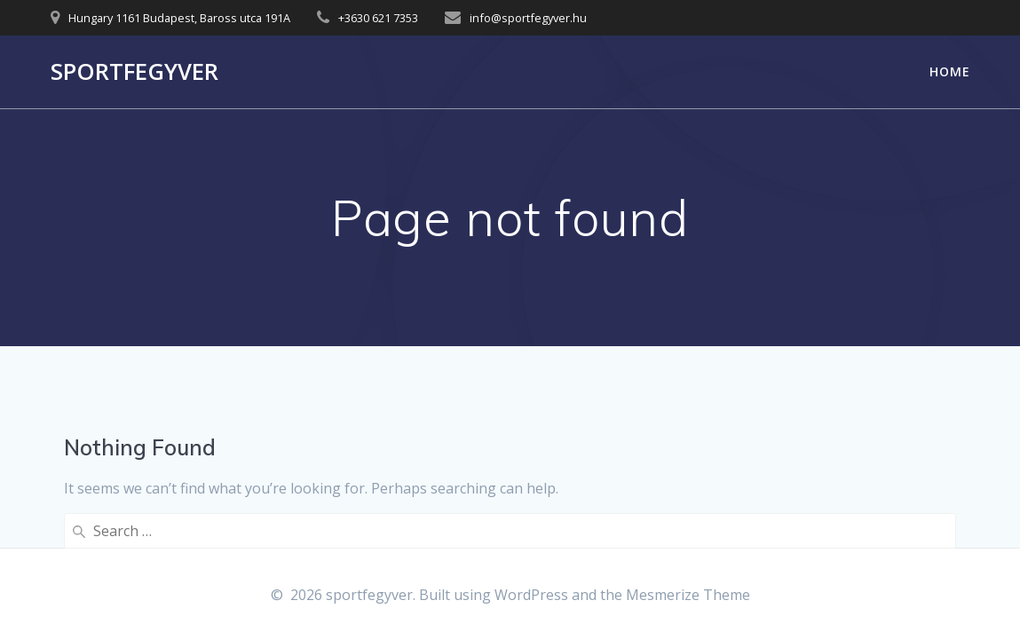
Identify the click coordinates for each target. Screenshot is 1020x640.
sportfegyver (134, 71)
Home (949, 71)
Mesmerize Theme (688, 594)
